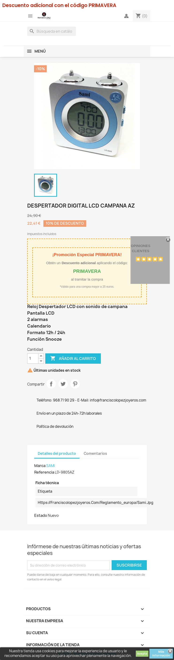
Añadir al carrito (73, 358)
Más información (161, 653)
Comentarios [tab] (95, 453)
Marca (39, 465)
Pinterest (75, 384)
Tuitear (63, 384)
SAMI (50, 465)
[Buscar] (51, 31)
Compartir (51, 384)
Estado (40, 515)
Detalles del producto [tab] (57, 453)
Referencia (44, 472)
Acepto (142, 654)
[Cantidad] (32, 358)
